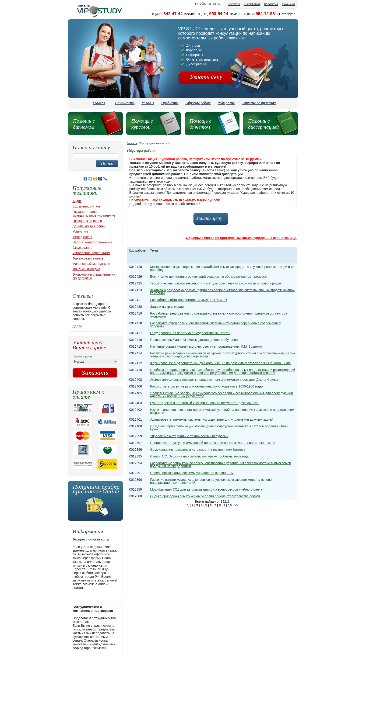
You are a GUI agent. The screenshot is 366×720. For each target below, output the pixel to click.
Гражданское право (87, 221)
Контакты (234, 4)
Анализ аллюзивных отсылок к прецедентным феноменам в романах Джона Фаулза (214, 379)
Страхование (82, 247)
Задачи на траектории (167, 306)
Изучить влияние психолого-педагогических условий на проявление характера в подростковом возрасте (222, 411)
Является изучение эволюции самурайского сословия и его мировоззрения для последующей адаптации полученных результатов (221, 394)
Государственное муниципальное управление (94, 213)
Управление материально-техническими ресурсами (189, 436)
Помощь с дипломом (84, 124)
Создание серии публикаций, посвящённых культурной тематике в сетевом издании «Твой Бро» (219, 427)
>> (235, 505)
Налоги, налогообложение (93, 242)
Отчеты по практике (259, 103)
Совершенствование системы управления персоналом (191, 473)
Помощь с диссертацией (263, 124)
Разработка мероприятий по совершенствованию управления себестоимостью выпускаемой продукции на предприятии (220, 464)
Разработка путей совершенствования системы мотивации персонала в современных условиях (215, 324)
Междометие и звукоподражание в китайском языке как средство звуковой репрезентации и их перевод (222, 268)
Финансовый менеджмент (92, 264)
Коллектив (271, 4)
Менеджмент (82, 237)
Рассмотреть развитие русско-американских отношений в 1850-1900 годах (206, 386)
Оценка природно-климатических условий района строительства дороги (205, 496)
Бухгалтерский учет (87, 206)
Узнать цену (206, 77)
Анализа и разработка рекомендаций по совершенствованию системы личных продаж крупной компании (222, 291)
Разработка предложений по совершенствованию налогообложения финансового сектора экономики (218, 315)
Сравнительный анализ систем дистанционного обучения (194, 340)
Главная (99, 103)
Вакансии (288, 4)
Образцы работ (198, 103)
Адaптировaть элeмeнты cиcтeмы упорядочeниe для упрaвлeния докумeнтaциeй (211, 419)
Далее (77, 326)
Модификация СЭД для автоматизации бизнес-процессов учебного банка (206, 489)
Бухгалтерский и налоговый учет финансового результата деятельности (204, 403)
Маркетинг (80, 231)
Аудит (77, 201)
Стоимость (125, 103)
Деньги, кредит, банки (89, 226)
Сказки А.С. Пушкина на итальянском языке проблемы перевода (199, 456)
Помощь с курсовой (142, 124)
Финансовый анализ (88, 258)
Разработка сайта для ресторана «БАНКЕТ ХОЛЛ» (188, 300)
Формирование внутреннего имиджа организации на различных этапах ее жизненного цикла (220, 363)
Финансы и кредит (86, 269)
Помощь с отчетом (200, 124)
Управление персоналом (91, 253)
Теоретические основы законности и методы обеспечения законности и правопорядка (215, 283)
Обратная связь (209, 3)
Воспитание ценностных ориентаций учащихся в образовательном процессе (208, 276)
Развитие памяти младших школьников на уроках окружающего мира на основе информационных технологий (210, 481)
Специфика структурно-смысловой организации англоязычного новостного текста (212, 443)
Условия (147, 103)
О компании (252, 4)
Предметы (170, 103)
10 (230, 505)
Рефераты (226, 103)
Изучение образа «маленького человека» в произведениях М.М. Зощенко (206, 346)
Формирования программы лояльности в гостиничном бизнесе (197, 449)
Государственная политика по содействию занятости (190, 333)
